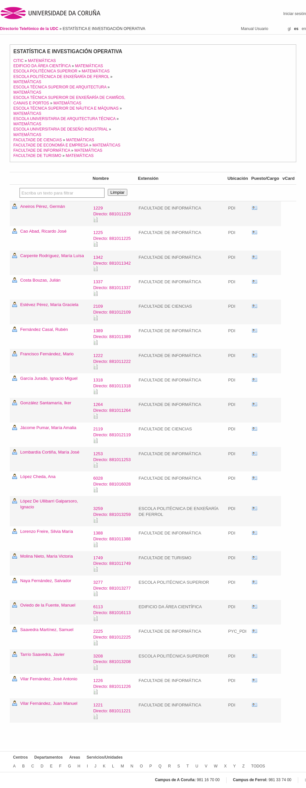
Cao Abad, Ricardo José (43, 231)
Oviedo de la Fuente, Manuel (47, 605)
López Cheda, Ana (38, 476)
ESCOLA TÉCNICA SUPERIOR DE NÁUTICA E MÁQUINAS (65, 108)
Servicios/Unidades (105, 757)
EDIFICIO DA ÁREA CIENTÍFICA (42, 66)
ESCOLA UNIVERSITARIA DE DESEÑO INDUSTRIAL (60, 129)
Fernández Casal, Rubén (44, 329)
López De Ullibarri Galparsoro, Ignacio (49, 504)
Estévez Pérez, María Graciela (49, 304)
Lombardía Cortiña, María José (49, 452)
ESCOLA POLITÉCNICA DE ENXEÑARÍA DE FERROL (61, 76)
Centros (20, 757)
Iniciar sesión (294, 13)
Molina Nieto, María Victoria (46, 556)
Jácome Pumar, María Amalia (48, 427)
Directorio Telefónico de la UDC (29, 28)
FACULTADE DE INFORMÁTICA (41, 150)
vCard (254, 208)
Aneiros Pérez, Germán (42, 206)
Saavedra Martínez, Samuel (46, 629)
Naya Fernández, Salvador (45, 580)
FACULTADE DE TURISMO (37, 155)
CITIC (18, 60)
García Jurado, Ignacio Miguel (48, 378)
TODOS (258, 766)
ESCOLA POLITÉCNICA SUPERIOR (45, 71)
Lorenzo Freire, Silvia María (46, 531)
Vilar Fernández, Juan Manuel (48, 703)
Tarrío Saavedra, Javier (42, 654)
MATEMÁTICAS (42, 60)
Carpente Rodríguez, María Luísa (52, 255)
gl (289, 28)
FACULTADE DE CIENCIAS (37, 140)
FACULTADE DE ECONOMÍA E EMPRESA (50, 145)
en (304, 28)
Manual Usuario (254, 28)
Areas (74, 757)
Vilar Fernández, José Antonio (48, 678)
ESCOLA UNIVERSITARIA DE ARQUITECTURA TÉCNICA (64, 118)
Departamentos (48, 757)
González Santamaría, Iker (45, 402)
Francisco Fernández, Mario (47, 353)
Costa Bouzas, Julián (40, 280)
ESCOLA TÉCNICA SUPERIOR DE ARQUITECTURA (59, 87)
